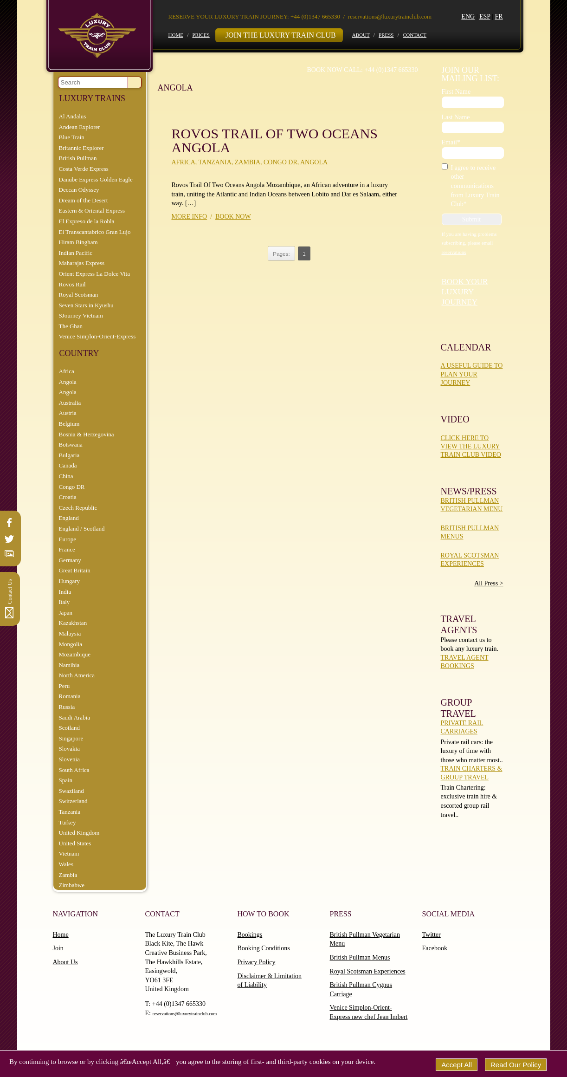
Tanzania (70, 811)
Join (58, 948)
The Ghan (71, 326)
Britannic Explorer (81, 147)
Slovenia (69, 759)
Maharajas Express (82, 263)
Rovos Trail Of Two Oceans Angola (275, 140)
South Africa (74, 769)
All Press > (488, 583)
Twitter (431, 934)
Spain (66, 780)
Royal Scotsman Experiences (368, 971)
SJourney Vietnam (81, 315)
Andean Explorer (79, 126)
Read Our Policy (515, 1065)
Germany (70, 560)
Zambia (68, 874)
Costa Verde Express (84, 168)
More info (189, 216)
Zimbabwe (72, 885)
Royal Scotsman (78, 294)
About (361, 35)
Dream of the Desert (83, 200)
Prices (200, 35)
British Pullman (78, 158)
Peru (64, 685)
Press (386, 35)
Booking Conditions (264, 948)
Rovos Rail (72, 284)
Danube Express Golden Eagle (96, 179)
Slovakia (69, 748)
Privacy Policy (257, 962)
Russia (67, 706)
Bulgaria (69, 455)
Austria (68, 412)
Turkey (67, 822)
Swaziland (71, 790)
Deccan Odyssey (79, 189)
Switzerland (73, 801)
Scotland (69, 727)
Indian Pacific (76, 252)
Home (175, 35)
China (66, 476)
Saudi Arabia (74, 717)
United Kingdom (79, 832)
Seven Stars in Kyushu (86, 305)
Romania (70, 696)
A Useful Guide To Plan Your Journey (472, 374)
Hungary (69, 580)
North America (77, 675)
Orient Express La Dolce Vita (94, 273)
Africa (66, 371)
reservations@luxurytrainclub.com (390, 16)
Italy (64, 601)
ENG (468, 16)
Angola (68, 381)
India (65, 591)
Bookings (250, 934)
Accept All (456, 1065)
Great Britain (74, 570)
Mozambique (75, 654)
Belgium (69, 423)
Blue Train (71, 137)
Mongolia (71, 644)
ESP (484, 16)
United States (75, 843)
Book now (233, 216)
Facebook (434, 948)
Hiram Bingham (78, 242)
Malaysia (70, 633)
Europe (68, 539)
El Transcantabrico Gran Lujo (95, 231)
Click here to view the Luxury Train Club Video (471, 446)
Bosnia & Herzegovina (86, 434)
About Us (65, 962)
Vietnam (69, 853)
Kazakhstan (73, 622)
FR (499, 16)
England (69, 517)
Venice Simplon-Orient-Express (97, 336)
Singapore (71, 738)
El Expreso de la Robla (87, 221)
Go (135, 82)
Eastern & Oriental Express (92, 210)
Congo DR (72, 486)
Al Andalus (72, 116)
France (67, 549)
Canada (68, 465)
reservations (454, 252)
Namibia (69, 665)
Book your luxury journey (465, 291)
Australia (70, 402)
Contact (414, 35)
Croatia (68, 496)
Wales (66, 864)
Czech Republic (78, 507)
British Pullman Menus (360, 957)
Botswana (71, 444)
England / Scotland (82, 528)
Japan (66, 612)
